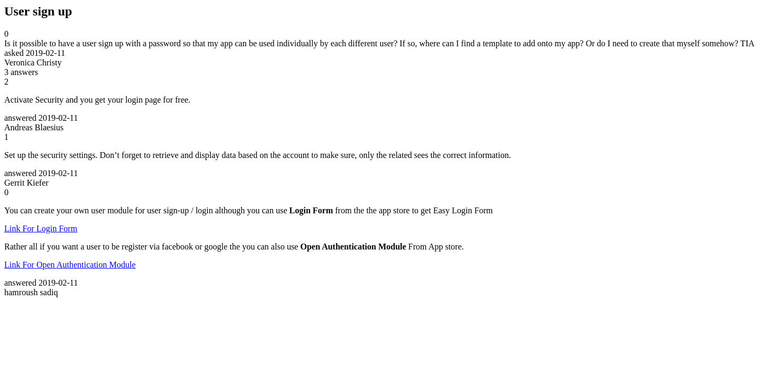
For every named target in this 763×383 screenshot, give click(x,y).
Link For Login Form (40, 228)
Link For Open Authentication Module (70, 264)
